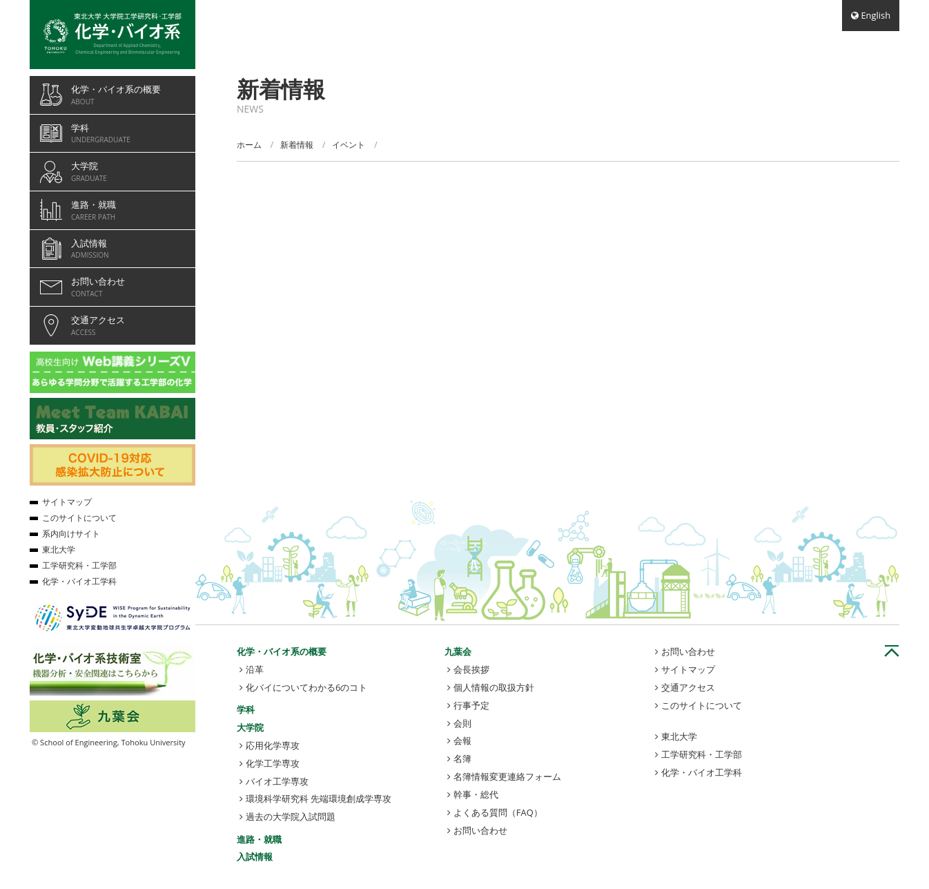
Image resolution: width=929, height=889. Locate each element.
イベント (348, 145)
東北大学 (679, 736)
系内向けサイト (71, 533)
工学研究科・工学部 (701, 754)
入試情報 (255, 856)
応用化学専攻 (273, 745)
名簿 (462, 758)
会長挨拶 (471, 669)
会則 (462, 723)
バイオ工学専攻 (277, 781)
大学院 (250, 727)
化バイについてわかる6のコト (306, 687)
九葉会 (457, 651)
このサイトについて (701, 705)
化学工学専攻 (273, 763)
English (875, 15)
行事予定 (471, 705)
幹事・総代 (475, 794)
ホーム (249, 145)
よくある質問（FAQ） (497, 812)
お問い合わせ (480, 830)
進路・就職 (259, 839)
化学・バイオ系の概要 (281, 651)
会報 (462, 740)
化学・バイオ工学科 (701, 772)
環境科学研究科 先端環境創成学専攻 (318, 798)
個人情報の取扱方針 (493, 687)
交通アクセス (688, 687)
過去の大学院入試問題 (290, 816)
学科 (246, 709)
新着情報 (296, 145)
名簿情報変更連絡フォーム (507, 776)
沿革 (255, 669)
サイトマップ (688, 669)
